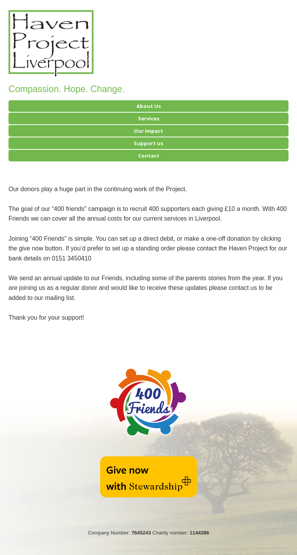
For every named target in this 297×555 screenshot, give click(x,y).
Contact (148, 155)
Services (148, 118)
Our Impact (148, 130)
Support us (148, 143)
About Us (149, 106)
